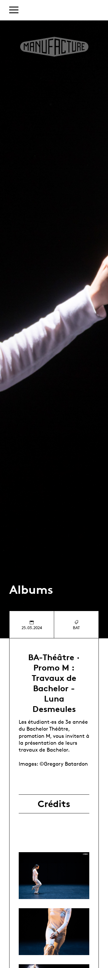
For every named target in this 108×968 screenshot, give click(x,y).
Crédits (54, 803)
